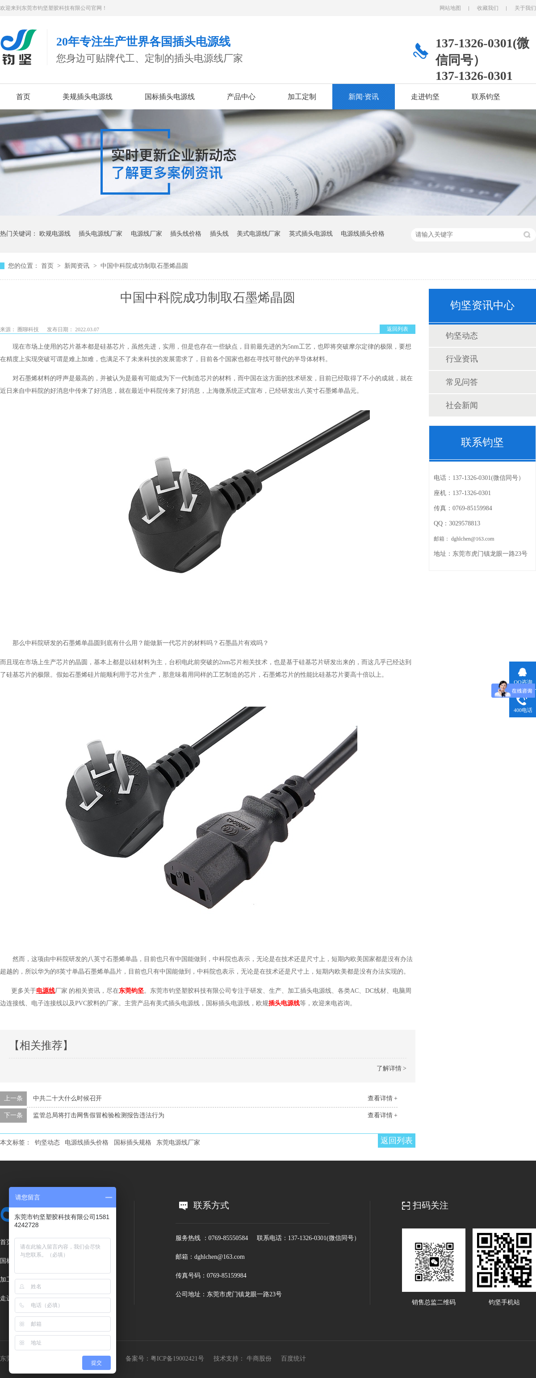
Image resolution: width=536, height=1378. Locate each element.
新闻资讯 (77, 265)
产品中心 (241, 96)
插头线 (219, 233)
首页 (23, 96)
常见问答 (462, 382)
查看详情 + (383, 1098)
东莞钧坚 (131, 990)
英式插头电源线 (311, 233)
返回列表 (397, 329)
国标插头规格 (132, 1142)
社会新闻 (462, 405)
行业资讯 (462, 358)
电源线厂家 (146, 233)
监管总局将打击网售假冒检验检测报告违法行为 (98, 1115)
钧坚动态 (47, 1142)
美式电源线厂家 (259, 233)
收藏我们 (487, 8)
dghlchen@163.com (472, 539)
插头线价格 (185, 233)
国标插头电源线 (170, 96)
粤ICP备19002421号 (177, 1358)
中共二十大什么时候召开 (67, 1098)
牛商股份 (259, 1358)
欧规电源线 (55, 233)
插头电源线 (284, 1003)
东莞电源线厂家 (178, 1142)
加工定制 (302, 96)
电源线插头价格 (363, 233)
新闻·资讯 (363, 96)
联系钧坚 (486, 96)
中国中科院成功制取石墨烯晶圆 (144, 265)
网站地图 (450, 8)
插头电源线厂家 (100, 233)
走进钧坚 (425, 96)
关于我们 (525, 8)
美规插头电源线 (88, 96)
